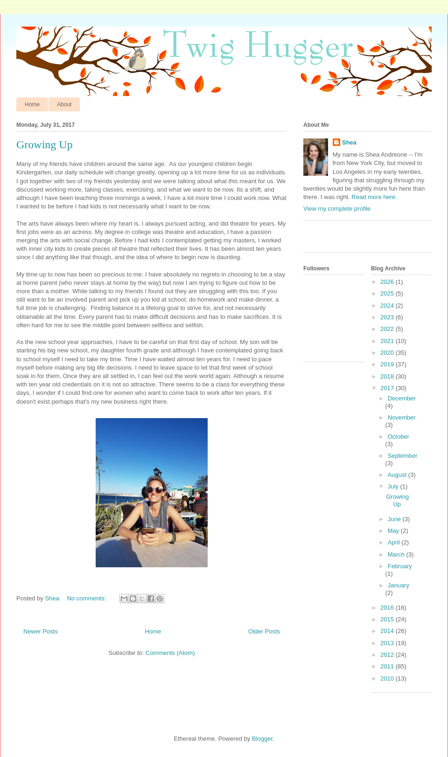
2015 (388, 619)
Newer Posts (40, 631)
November (402, 417)
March (397, 554)
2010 (388, 678)
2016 (388, 607)
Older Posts (264, 631)
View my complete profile (337, 208)
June (395, 519)
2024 (388, 305)
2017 (388, 388)
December (402, 398)
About (64, 104)
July (394, 486)
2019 (388, 364)
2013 (388, 643)
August (398, 474)
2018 (388, 376)
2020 (388, 352)
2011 (388, 666)
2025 (388, 293)
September (403, 455)
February (400, 566)
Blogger (262, 738)
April (395, 542)
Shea (349, 142)
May (394, 530)
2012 (388, 654)
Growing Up (44, 144)
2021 (388, 340)
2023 (388, 317)
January (398, 585)
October (398, 436)
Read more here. (374, 196)
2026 (388, 281)
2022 (388, 328)
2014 (388, 630)
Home (32, 104)
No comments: (87, 598)
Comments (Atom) (170, 652)
